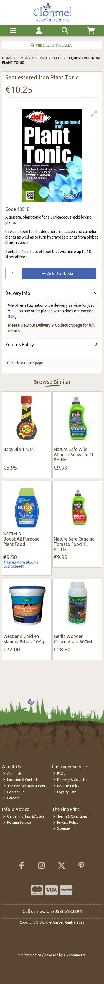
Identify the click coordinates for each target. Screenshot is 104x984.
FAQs (59, 773)
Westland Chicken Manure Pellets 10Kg (23, 639)
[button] (94, 113)
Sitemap (61, 828)
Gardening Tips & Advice (24, 816)
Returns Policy (66, 786)
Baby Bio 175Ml (19, 449)
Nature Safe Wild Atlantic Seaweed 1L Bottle (74, 454)
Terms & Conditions (70, 816)
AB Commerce (75, 955)
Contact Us (13, 792)
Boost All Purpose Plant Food (21, 541)
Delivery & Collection (71, 780)
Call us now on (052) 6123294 (52, 911)
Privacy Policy (65, 822)
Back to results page (27, 363)
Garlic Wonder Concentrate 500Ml (73, 639)
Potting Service (17, 822)
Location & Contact (20, 780)
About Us (12, 773)
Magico (35, 955)
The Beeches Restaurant (24, 786)
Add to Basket (59, 273)
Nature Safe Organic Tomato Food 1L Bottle (74, 544)
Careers (11, 798)
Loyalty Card (65, 792)
